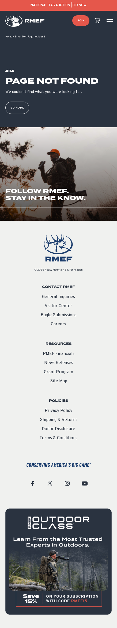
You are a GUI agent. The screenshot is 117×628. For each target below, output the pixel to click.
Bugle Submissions (59, 315)
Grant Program (58, 372)
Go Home (17, 108)
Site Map (58, 381)
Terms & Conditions (58, 438)
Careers (58, 324)
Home (8, 36)
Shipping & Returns (58, 420)
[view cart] (97, 20)
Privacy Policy (58, 411)
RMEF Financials (58, 354)
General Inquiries (58, 297)
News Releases (58, 363)
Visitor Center (58, 306)
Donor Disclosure (58, 429)
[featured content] (58, 561)
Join (80, 20)
